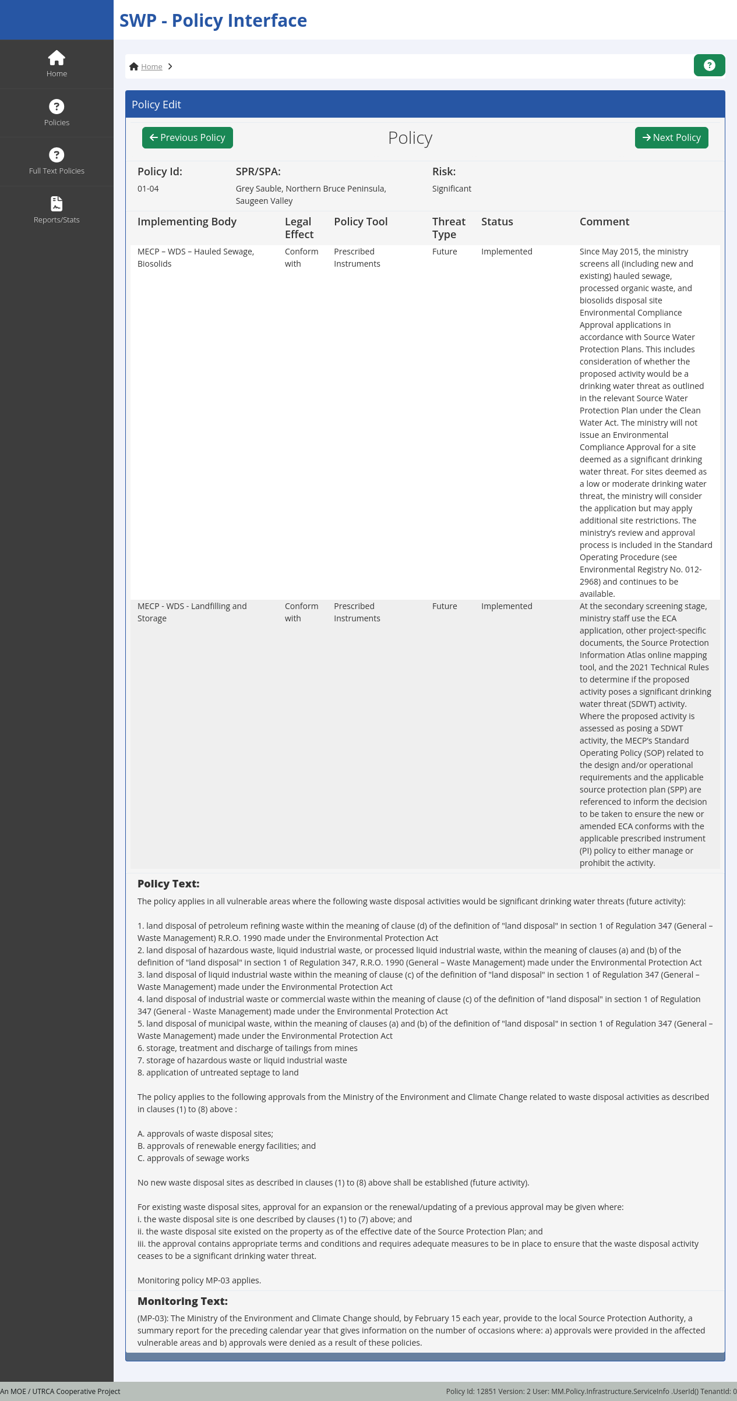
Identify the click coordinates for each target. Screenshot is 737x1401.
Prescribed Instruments (357, 257)
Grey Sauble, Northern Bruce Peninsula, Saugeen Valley (311, 194)
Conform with (302, 257)
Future (444, 251)
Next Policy (672, 137)
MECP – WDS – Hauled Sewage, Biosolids (195, 257)
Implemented (507, 251)
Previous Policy (187, 137)
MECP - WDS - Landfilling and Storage (192, 612)
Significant (451, 188)
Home (152, 66)
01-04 (148, 188)
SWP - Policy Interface (213, 20)
